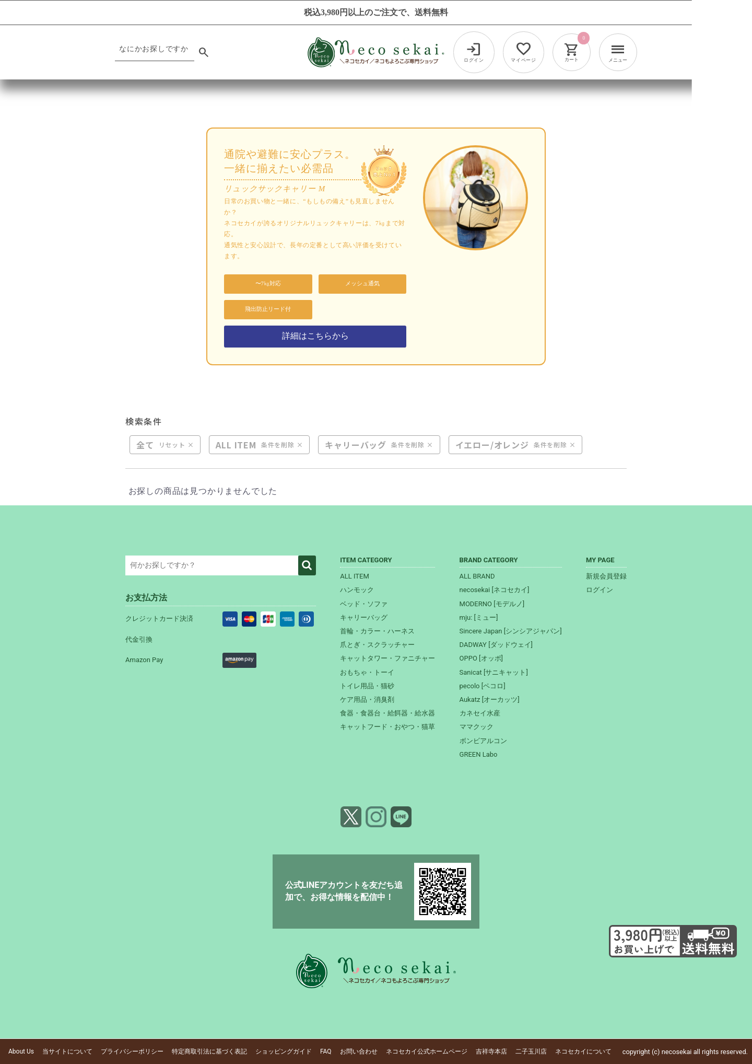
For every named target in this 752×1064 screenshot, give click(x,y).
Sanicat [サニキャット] (494, 672)
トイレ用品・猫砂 (367, 686)
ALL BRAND (477, 576)
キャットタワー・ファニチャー (387, 658)
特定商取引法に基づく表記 (209, 1051)
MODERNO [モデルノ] (492, 604)
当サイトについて (67, 1051)
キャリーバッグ (355, 444)
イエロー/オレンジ (492, 444)
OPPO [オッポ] (481, 658)
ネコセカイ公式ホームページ (426, 1051)
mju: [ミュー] (479, 617)
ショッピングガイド (283, 1051)
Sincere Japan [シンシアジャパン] (511, 631)
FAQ (326, 1051)
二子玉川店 (531, 1051)
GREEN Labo (479, 754)
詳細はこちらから (315, 335)
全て (145, 444)
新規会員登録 (606, 576)
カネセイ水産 (480, 713)
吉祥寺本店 (491, 1051)
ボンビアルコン (483, 741)
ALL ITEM (236, 444)
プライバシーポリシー (132, 1051)
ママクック (477, 727)
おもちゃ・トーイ (367, 672)
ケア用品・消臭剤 (367, 699)
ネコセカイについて (583, 1051)
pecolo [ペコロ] (483, 686)
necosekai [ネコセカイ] (495, 590)
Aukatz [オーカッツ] (490, 699)
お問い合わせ (359, 1051)
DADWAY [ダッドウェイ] (496, 645)
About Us (21, 1051)
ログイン (599, 590)
